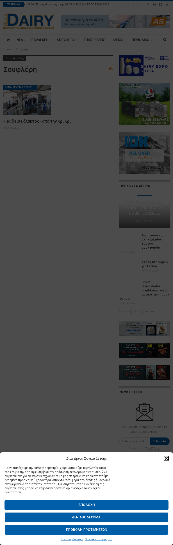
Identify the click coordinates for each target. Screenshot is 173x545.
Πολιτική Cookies (72, 539)
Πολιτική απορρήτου (98, 539)
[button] (166, 458)
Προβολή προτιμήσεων (86, 530)
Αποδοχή (86, 505)
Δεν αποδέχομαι (86, 517)
